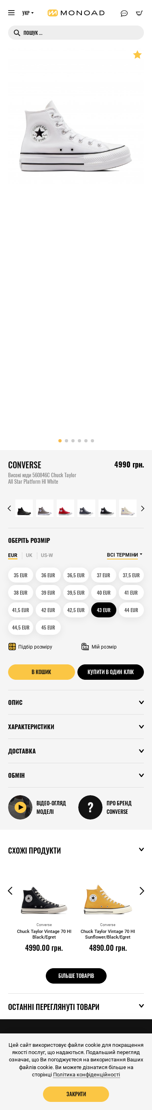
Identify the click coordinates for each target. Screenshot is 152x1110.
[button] (60, 440)
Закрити (76, 1094)
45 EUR (48, 627)
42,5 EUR (76, 609)
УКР (26, 13)
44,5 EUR (21, 627)
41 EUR (131, 592)
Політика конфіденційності (86, 1075)
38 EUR (21, 592)
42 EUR (48, 609)
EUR (12, 555)
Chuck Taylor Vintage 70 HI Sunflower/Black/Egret (108, 934)
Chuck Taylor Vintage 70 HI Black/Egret (44, 934)
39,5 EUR (76, 592)
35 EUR (21, 575)
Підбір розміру (30, 647)
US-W (47, 555)
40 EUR (104, 592)
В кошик (41, 672)
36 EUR (48, 575)
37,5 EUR (131, 575)
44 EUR (131, 609)
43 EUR (104, 609)
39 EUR (48, 592)
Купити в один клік (111, 672)
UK (29, 555)
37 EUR (103, 575)
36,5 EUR (76, 575)
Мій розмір (99, 647)
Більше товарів (76, 975)
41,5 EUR (20, 609)
